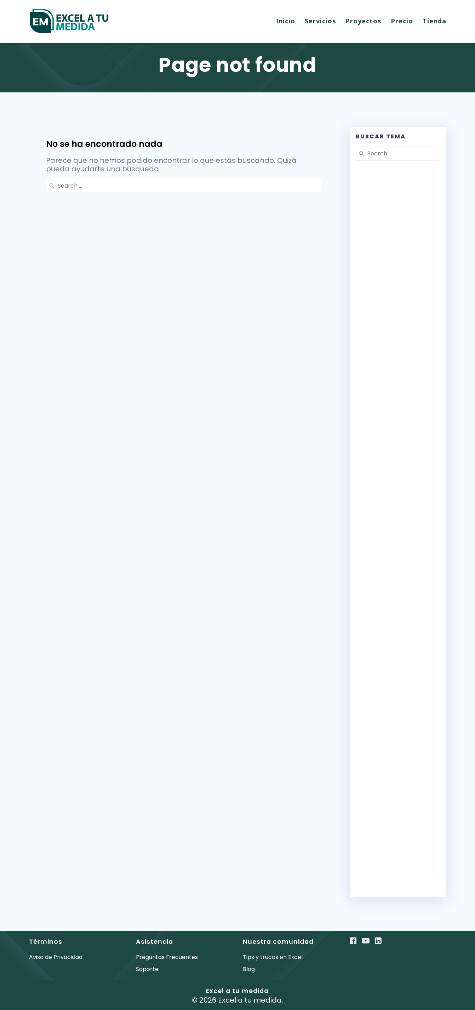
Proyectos (363, 21)
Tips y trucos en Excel (273, 957)
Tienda (434, 21)
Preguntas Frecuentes (167, 957)
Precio (402, 21)
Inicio (285, 21)
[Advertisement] (398, 337)
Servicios (320, 21)
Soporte (147, 969)
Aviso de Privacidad (55, 957)
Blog (249, 969)
